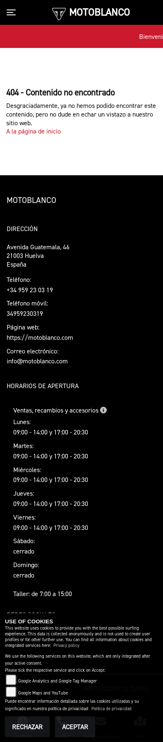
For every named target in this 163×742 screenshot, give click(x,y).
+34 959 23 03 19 (30, 290)
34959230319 (25, 313)
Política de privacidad (111, 708)
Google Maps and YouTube (43, 693)
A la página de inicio (33, 131)
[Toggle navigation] (13, 12)
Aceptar (75, 727)
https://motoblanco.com (40, 337)
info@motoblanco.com (37, 361)
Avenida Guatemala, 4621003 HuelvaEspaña (38, 255)
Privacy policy (66, 645)
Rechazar (27, 727)
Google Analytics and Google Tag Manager (57, 681)
